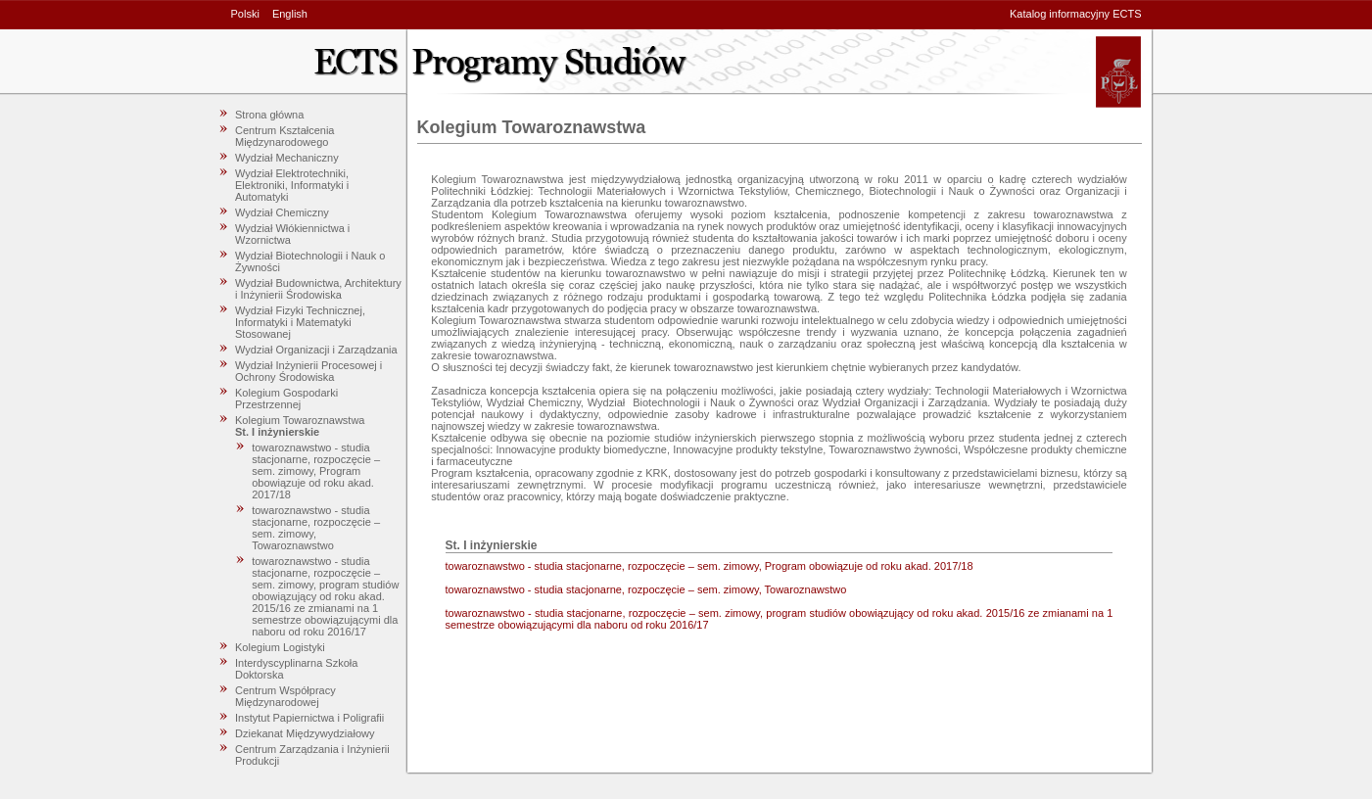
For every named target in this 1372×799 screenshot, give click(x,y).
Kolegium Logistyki (280, 647)
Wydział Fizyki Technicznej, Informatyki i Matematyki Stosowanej (300, 322)
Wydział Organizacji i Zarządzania (316, 349)
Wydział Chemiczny (282, 212)
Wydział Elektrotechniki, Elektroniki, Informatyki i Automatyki (292, 185)
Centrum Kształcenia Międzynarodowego (285, 136)
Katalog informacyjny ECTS (1076, 14)
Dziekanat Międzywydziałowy (304, 733)
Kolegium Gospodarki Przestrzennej (286, 398)
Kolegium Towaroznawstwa (299, 420)
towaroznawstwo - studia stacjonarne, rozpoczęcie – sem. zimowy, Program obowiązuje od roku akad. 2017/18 (316, 471)
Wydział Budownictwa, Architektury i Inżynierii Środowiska (318, 289)
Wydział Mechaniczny (287, 158)
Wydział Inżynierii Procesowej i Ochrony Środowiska (308, 371)
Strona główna (269, 114)
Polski (245, 14)
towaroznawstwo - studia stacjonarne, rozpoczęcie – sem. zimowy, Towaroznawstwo (316, 527)
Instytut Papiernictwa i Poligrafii (309, 718)
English (290, 14)
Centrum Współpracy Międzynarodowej (285, 696)
